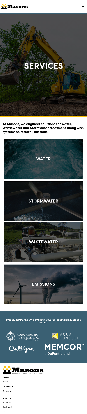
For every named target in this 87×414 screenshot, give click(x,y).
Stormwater (8, 391)
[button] (83, 7)
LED (4, 411)
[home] (14, 6)
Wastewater (8, 386)
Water (5, 381)
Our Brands (7, 407)
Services (6, 377)
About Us (7, 398)
